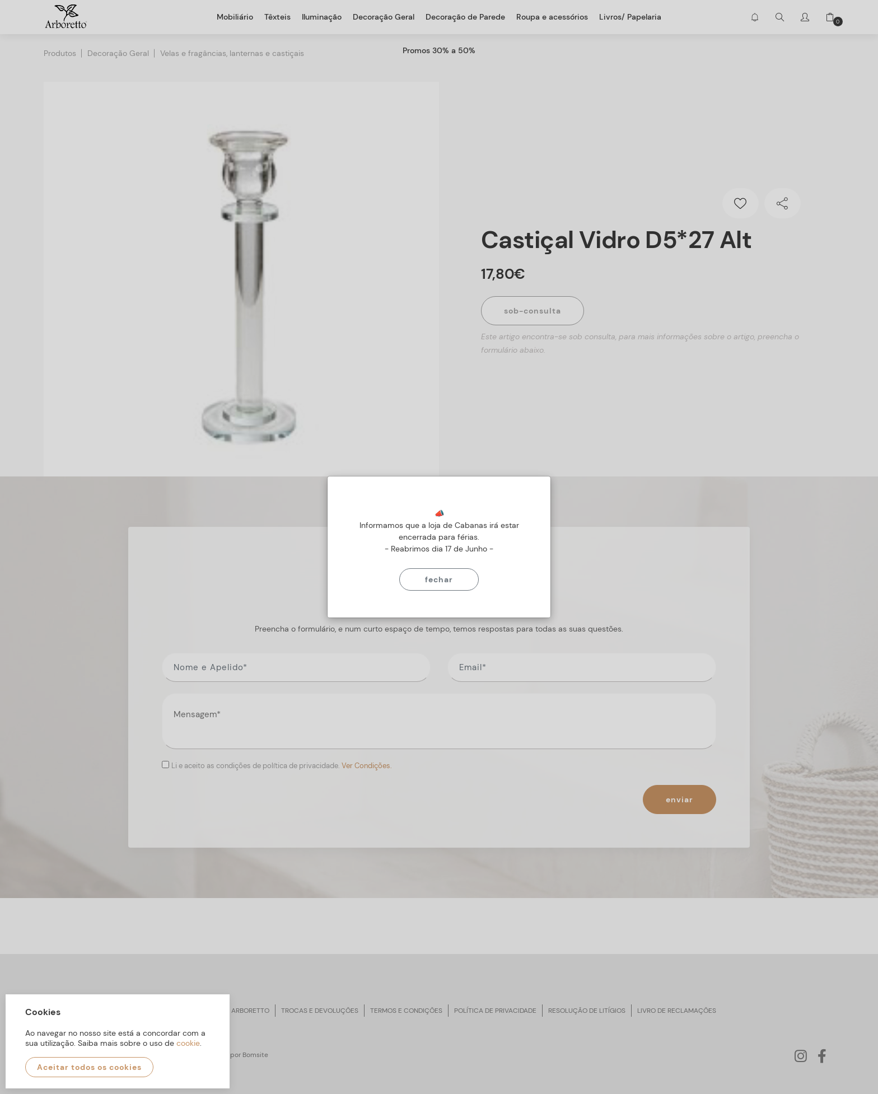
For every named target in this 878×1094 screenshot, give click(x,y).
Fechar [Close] (439, 579)
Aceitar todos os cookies (89, 1067)
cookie (188, 1043)
